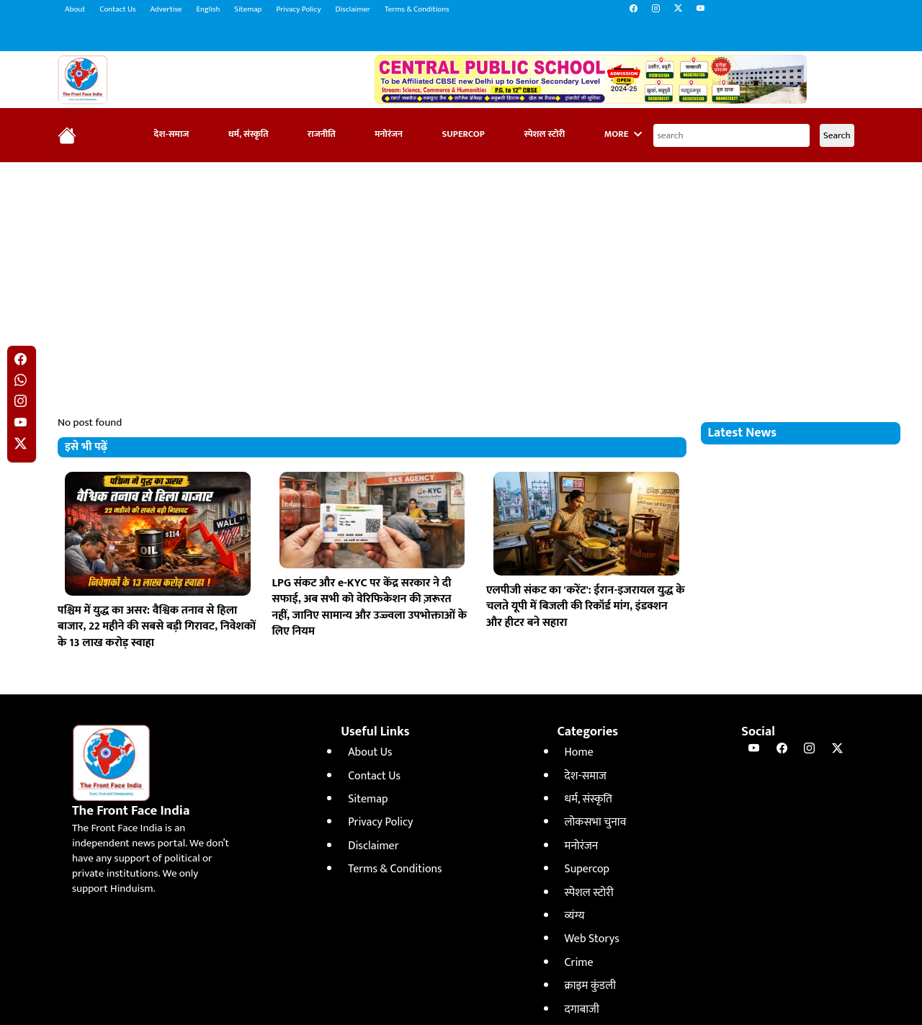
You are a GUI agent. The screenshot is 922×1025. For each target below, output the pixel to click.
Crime (579, 962)
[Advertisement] (461, 278)
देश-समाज (171, 134)
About (75, 9)
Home (579, 752)
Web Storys (592, 939)
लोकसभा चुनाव (596, 822)
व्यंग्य (575, 916)
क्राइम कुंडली (590, 985)
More (623, 134)
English (208, 9)
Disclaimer (353, 9)
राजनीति (322, 134)
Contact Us (117, 9)
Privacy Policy (298, 9)
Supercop (463, 134)
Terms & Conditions (417, 9)
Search (837, 135)
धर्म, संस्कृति (248, 134)
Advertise (166, 9)
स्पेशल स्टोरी (544, 134)
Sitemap (247, 9)
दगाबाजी (582, 1009)
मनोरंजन (389, 134)
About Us (370, 752)
